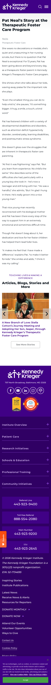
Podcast (40, 390)
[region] (25, 670)
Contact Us (8, 640)
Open (46, 7)
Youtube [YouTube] (18, 390)
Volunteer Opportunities (17, 628)
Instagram (33, 390)
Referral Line (25, 502)
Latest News (9, 592)
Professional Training (16, 472)
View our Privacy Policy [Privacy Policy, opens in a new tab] (38, 674)
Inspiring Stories (12, 580)
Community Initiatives (17, 483)
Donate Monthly (14, 609)
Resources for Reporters (16, 602)
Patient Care (10, 436)
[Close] (48, 660)
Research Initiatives (15, 448)
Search (40, 6)
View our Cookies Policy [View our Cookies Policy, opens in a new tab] (19, 674)
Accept (25, 680)
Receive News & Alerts (15, 597)
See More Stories (25, 344)
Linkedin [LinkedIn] (25, 390)
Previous (4, 313)
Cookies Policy (9, 648)
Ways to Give (10, 633)
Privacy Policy (9, 655)
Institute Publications (15, 585)
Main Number (25, 532)
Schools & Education (16, 460)
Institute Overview (14, 424)
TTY (25, 546)
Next (47, 313)
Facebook (10, 390)
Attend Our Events (13, 623)
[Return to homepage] (15, 6)
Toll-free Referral (25, 517)
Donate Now (11, 616)
